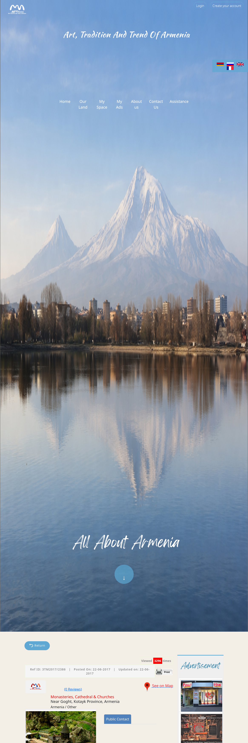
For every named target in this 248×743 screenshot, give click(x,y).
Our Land (83, 104)
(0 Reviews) (73, 689)
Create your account (226, 5)
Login (200, 5)
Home (64, 101)
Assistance (179, 101)
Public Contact (117, 719)
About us (136, 104)
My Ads (119, 104)
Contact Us (156, 104)
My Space (102, 104)
